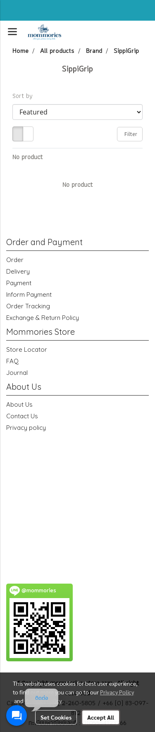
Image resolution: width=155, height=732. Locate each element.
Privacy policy (26, 428)
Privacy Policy (117, 692)
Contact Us (22, 416)
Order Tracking (28, 306)
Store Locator (26, 349)
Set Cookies (56, 717)
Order (15, 260)
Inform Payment (29, 294)
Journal (17, 373)
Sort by (25, 96)
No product (27, 157)
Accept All (100, 717)
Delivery (18, 271)
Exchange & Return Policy (42, 318)
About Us (19, 404)
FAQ (12, 361)
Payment (18, 283)
